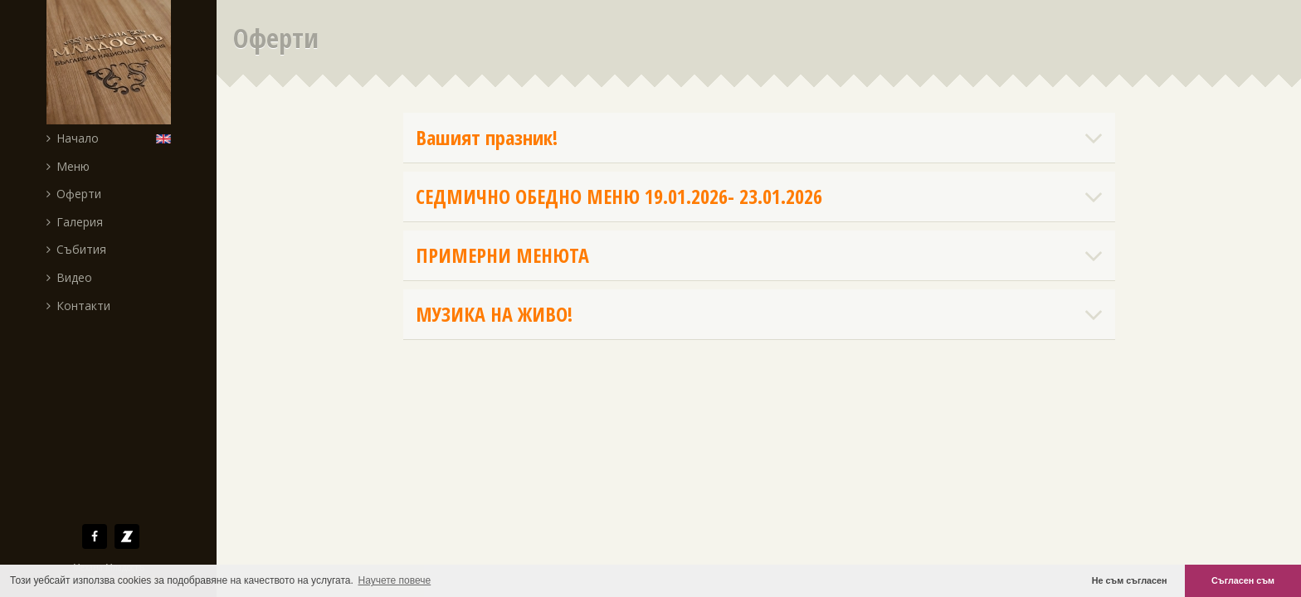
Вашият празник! (759, 138)
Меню (68, 166)
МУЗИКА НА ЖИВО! (759, 314)
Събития (76, 249)
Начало (72, 138)
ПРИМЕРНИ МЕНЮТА (759, 255)
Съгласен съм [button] (1242, 580)
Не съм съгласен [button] (1129, 580)
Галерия (74, 222)
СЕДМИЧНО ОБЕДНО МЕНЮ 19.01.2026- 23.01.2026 (759, 196)
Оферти (73, 193)
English (167, 137)
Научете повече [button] (394, 580)
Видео (69, 277)
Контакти (78, 305)
